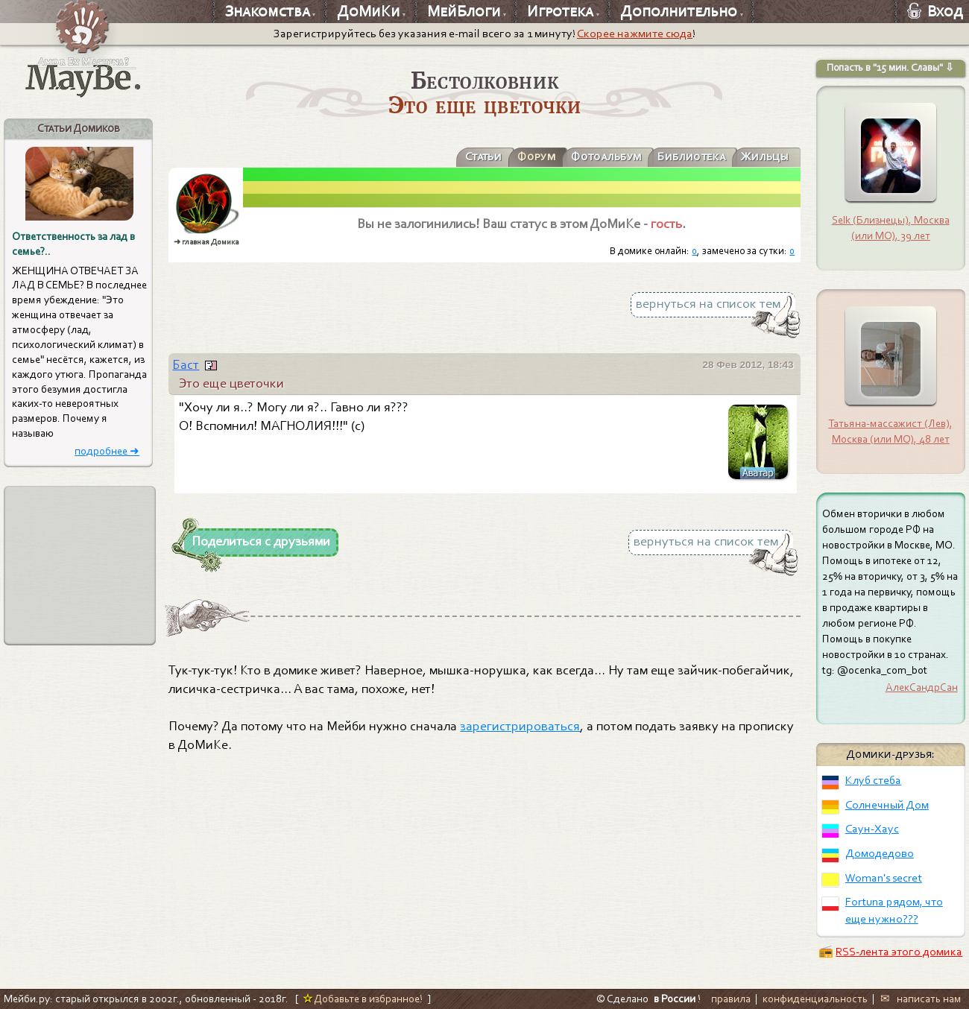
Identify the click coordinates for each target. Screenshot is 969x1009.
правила (731, 998)
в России (674, 998)
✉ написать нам (921, 998)
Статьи (482, 156)
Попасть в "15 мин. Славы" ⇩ (890, 67)
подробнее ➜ (107, 451)
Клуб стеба (873, 780)
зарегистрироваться (520, 726)
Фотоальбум (606, 156)
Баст (185, 365)
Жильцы (765, 156)
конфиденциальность (815, 998)
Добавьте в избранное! (363, 998)
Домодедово (879, 853)
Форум (536, 156)
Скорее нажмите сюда (634, 33)
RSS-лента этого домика (899, 951)
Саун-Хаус (872, 828)
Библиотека (691, 156)
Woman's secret (883, 878)
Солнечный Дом (887, 805)
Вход (935, 11)
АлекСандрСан (922, 687)
